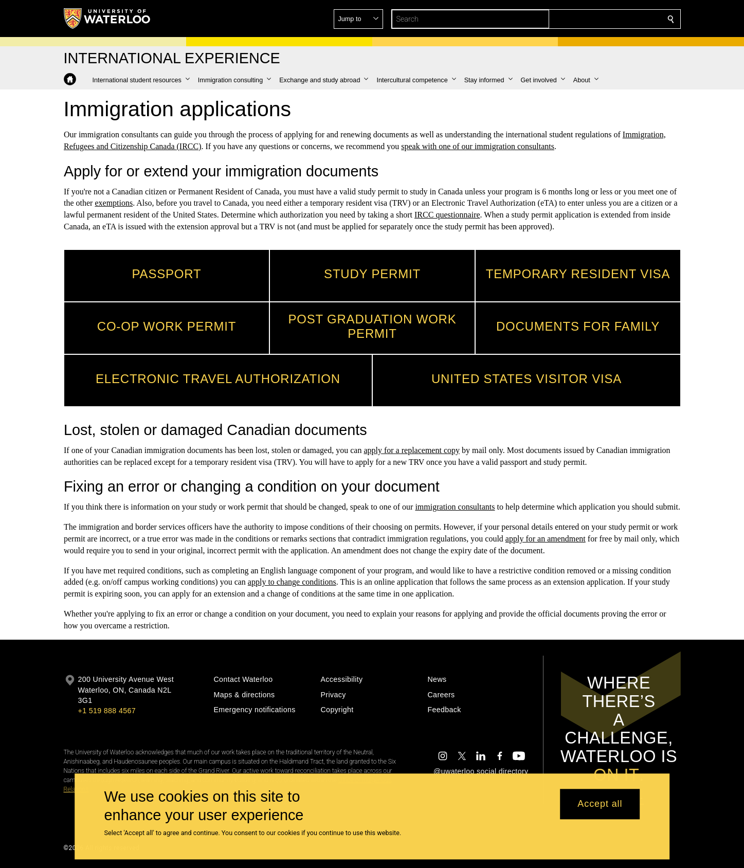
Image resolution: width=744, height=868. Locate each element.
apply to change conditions (291, 581)
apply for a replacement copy (412, 450)
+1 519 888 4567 (107, 711)
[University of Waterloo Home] (107, 18)
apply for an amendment (545, 538)
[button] (596, 19)
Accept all (599, 804)
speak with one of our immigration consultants (477, 146)
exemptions (114, 202)
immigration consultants (455, 506)
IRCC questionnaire (447, 214)
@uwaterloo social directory (480, 771)
